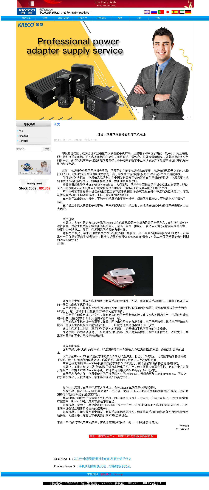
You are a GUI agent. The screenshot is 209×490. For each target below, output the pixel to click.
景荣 (45, 18)
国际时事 (22, 141)
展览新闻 (22, 136)
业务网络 (101, 18)
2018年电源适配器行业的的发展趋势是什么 (102, 458)
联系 (158, 18)
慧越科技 (105, 474)
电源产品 (82, 18)
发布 (20, 131)
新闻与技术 (63, 18)
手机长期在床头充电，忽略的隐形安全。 (106, 466)
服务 (120, 18)
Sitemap (118, 474)
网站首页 (26, 18)
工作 (139, 18)
